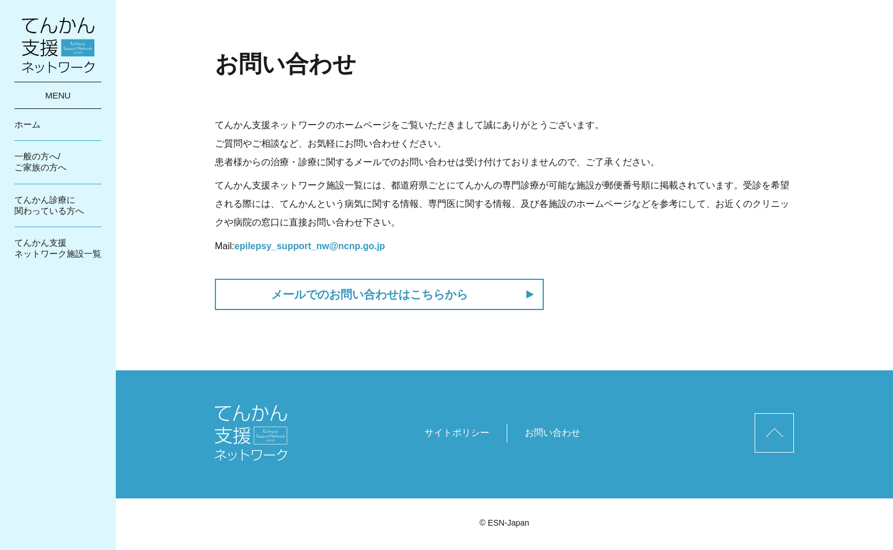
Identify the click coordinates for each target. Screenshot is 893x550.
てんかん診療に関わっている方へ (49, 205)
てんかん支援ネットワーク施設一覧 (57, 248)
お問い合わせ (552, 433)
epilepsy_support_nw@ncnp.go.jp (310, 246)
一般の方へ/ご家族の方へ (40, 161)
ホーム (27, 124)
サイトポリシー (456, 433)
